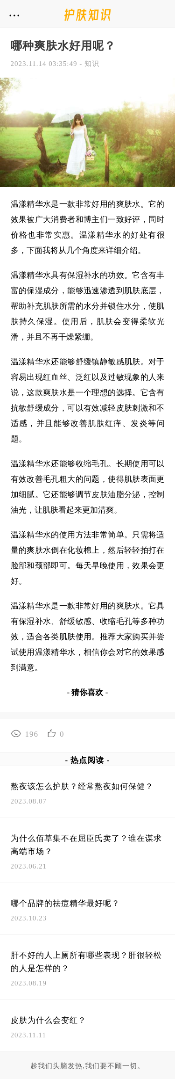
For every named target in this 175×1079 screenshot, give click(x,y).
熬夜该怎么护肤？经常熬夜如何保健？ (82, 786)
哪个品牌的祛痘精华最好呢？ (65, 903)
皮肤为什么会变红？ (48, 1020)
